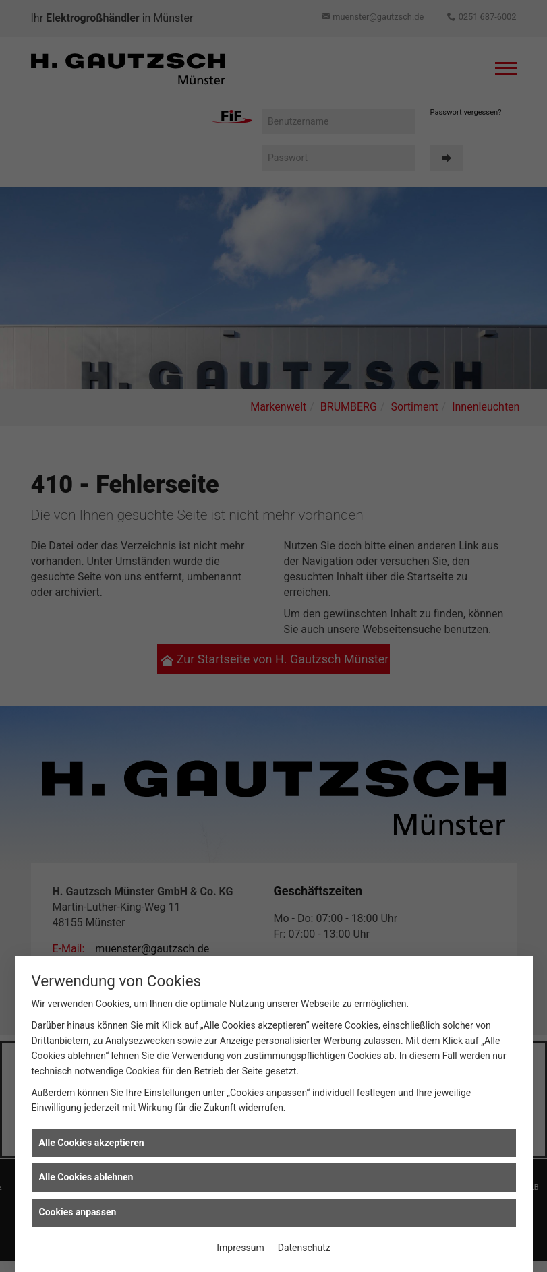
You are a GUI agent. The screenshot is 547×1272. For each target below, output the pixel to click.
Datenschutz (304, 1247)
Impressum (240, 1247)
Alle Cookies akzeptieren (91, 1142)
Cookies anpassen (78, 1212)
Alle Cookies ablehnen (86, 1177)
